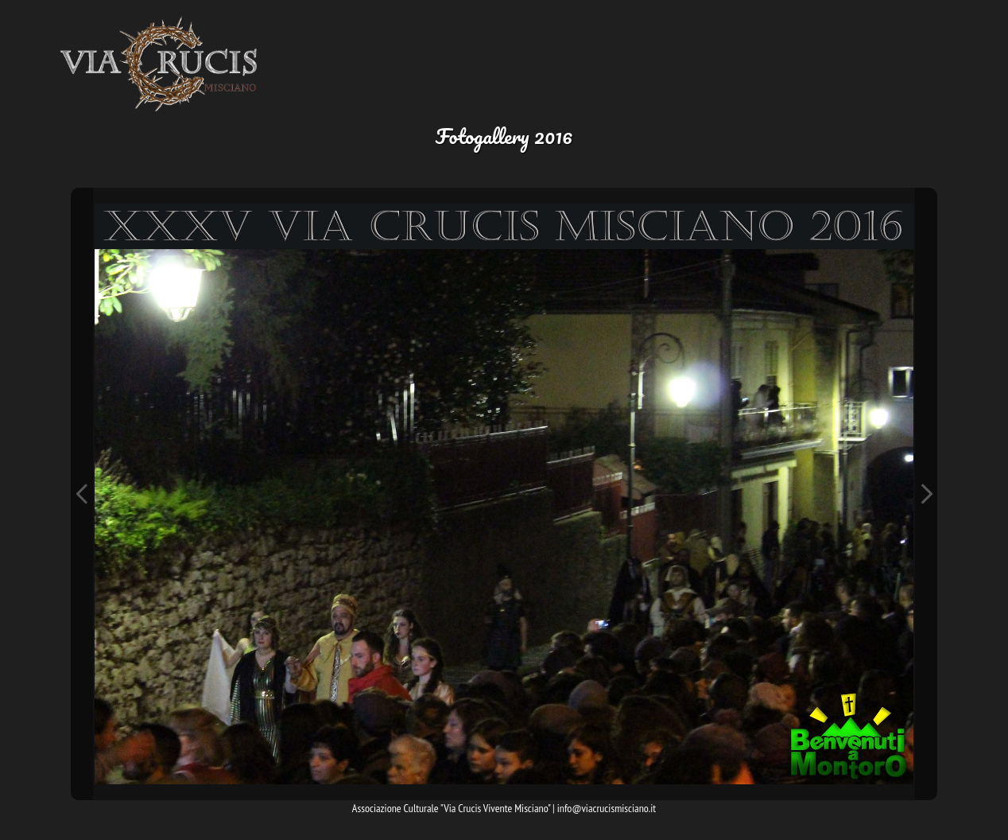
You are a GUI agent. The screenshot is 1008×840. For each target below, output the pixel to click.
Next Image (926, 494)
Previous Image (82, 494)
